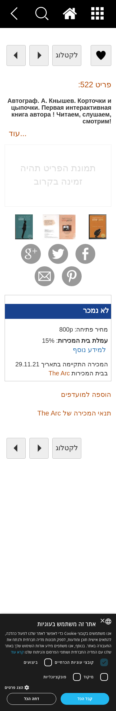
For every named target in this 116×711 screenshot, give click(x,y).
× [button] (103, 621)
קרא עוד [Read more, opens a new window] (17, 652)
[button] (58, 687)
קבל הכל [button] (85, 698)
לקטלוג (67, 55)
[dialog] (58, 662)
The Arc (59, 373)
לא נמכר (96, 310)
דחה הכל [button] (31, 698)
